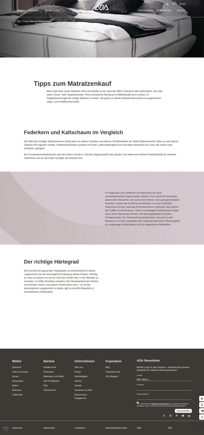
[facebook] (164, 416)
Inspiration (114, 361)
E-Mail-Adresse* (143, 394)
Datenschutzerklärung (160, 404)
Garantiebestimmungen (116, 428)
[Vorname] (164, 388)
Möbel (16, 361)
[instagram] (170, 416)
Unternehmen (84, 361)
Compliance (79, 428)
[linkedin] (189, 416)
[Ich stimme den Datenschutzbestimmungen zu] (137, 402)
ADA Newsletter (148, 360)
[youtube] (183, 416)
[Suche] (167, 4)
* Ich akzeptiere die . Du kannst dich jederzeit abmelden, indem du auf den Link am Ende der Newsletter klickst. (162, 405)
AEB (170, 428)
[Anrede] (164, 379)
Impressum (17, 428)
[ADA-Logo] (102, 6)
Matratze (75, 91)
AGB (139, 428)
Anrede (139, 375)
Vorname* (140, 385)
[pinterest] (177, 416)
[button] (5, 429)
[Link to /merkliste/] (173, 4)
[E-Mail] (164, 398)
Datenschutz (49, 428)
